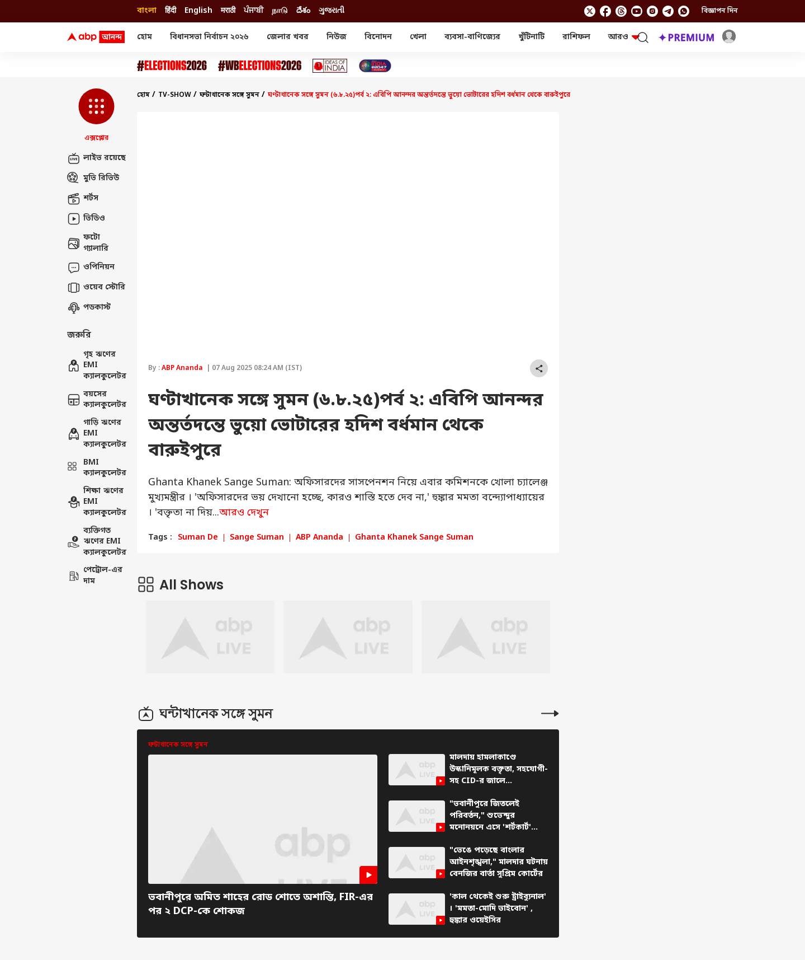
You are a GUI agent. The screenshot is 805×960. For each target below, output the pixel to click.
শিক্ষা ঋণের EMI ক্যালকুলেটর (96, 502)
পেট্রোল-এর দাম (94, 576)
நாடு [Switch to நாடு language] (280, 11)
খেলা (418, 37)
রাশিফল (576, 37)
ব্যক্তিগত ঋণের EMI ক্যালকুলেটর (96, 542)
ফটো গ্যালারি (87, 243)
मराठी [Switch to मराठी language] (228, 11)
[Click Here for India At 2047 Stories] (375, 66)
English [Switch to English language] (198, 11)
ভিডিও (86, 219)
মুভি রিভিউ (93, 178)
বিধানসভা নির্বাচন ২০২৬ (209, 37)
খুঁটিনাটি (531, 37)
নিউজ (336, 37)
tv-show (174, 95)
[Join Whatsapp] (683, 11)
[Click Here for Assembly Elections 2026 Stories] (172, 65)
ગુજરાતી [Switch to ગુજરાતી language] (331, 11)
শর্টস (82, 198)
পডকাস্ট (89, 308)
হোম (144, 37)
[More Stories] (550, 713)
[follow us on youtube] (636, 11)
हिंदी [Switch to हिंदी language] (170, 11)
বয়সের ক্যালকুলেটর (96, 400)
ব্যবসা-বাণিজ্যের (472, 37)
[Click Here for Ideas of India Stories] (330, 66)
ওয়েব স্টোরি (96, 287)
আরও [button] (624, 37)
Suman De (198, 538)
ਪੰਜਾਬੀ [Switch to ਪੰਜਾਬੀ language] (253, 11)
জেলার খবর (288, 37)
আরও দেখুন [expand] (244, 512)
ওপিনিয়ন (91, 267)
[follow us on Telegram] (668, 11)
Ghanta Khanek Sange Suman (414, 538)
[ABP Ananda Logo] (96, 37)
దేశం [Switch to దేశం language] (303, 11)
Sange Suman (257, 538)
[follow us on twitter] (589, 11)
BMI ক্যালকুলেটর (96, 468)
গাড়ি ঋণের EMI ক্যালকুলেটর (96, 434)
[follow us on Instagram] (652, 11)
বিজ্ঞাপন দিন (720, 11)
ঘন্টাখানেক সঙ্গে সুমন (229, 95)
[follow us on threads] (621, 11)
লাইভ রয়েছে (96, 158)
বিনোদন (378, 37)
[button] (96, 115)
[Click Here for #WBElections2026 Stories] (259, 65)
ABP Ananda (182, 368)
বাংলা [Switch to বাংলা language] (147, 11)
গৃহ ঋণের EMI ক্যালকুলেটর (96, 365)
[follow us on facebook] (605, 11)
